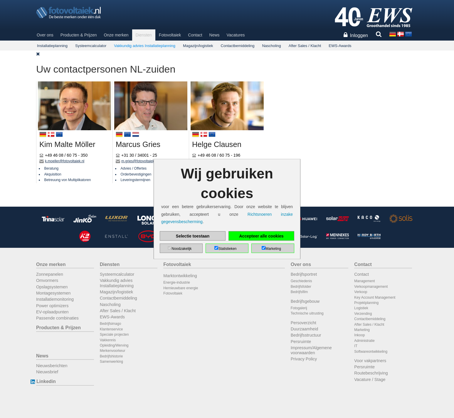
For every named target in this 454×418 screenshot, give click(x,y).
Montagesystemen (53, 293)
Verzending (363, 314)
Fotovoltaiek (170, 35)
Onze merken (116, 35)
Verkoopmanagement (371, 287)
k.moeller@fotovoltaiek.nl (64, 161)
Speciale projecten (114, 334)
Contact (195, 35)
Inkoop (359, 335)
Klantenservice (111, 329)
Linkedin (46, 381)
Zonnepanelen (49, 274)
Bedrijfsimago (110, 324)
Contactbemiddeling (238, 46)
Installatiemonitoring (55, 299)
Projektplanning (366, 303)
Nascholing (271, 46)
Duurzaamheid (304, 329)
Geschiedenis (301, 281)
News (214, 35)
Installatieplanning (52, 46)
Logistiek (361, 308)
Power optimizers (52, 305)
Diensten (144, 35)
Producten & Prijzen (78, 35)
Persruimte (301, 341)
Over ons (45, 35)
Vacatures (236, 35)
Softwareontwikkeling (370, 352)
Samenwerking (111, 362)
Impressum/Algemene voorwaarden (311, 350)
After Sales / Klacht (305, 46)
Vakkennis (108, 340)
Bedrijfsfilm (299, 292)
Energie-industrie (176, 282)
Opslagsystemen (52, 287)
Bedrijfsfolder (301, 287)
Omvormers (47, 280)
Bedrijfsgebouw (305, 301)
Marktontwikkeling (180, 275)
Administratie (364, 341)
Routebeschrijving (371, 373)
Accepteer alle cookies (261, 236)
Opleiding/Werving (114, 345)
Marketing (362, 330)
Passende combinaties (57, 318)
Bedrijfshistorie (111, 356)
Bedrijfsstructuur (306, 335)
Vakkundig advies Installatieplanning (144, 46)
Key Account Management (374, 297)
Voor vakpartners (370, 360)
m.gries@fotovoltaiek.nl (139, 161)
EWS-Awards (340, 46)
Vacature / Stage (369, 379)
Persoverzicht (303, 322)
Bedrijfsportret (304, 274)
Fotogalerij (299, 308)
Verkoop (360, 292)
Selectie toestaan (192, 236)
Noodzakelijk (181, 248)
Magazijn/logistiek (198, 46)
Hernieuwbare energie (180, 288)
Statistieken (227, 248)
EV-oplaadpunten (52, 312)
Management (364, 281)
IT (355, 346)
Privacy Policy (304, 359)
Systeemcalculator (90, 46)
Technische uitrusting (307, 313)
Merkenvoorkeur (112, 351)
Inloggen (359, 35)
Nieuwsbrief (47, 371)
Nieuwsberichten (51, 365)
